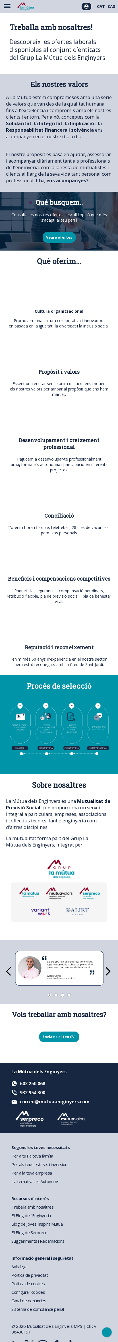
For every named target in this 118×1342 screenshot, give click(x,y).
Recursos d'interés (30, 1198)
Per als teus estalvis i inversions (40, 1164)
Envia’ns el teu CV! (59, 1036)
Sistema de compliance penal (37, 1309)
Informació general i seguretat (42, 1258)
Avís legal (19, 1266)
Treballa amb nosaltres (32, 1207)
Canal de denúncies (28, 1300)
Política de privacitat (29, 1275)
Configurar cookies (28, 1292)
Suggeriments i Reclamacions (38, 1241)
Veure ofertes (59, 237)
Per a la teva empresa (31, 1173)
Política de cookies (28, 1283)
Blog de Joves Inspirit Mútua (37, 1224)
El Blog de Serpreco (29, 1232)
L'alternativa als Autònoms (35, 1181)
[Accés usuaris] (86, 6)
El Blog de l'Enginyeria (31, 1215)
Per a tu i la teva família (32, 1156)
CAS (111, 6)
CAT (101, 6)
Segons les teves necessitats (40, 1147)
